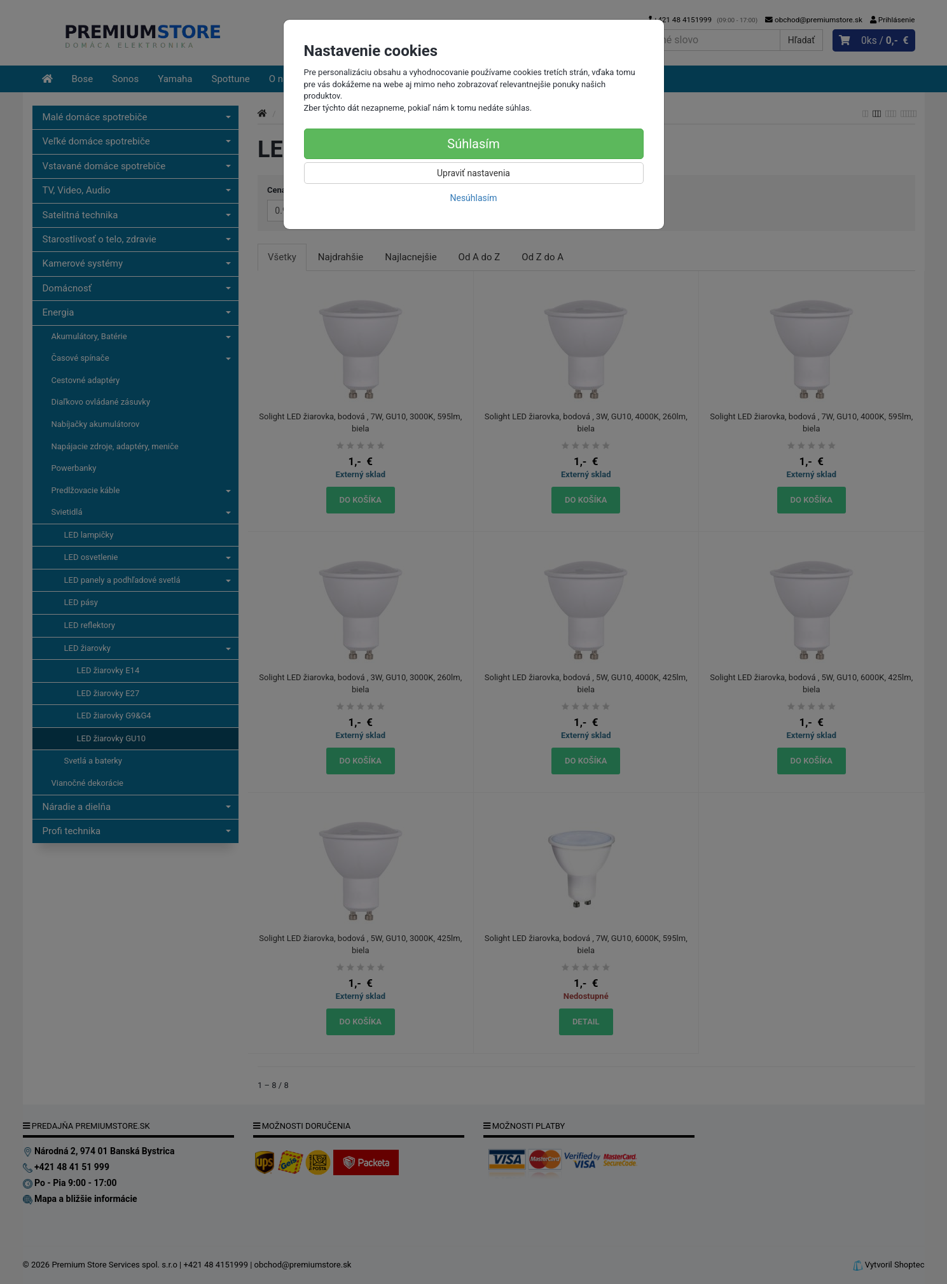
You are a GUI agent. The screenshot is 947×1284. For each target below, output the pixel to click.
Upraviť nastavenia (473, 173)
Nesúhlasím (473, 198)
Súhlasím (473, 143)
